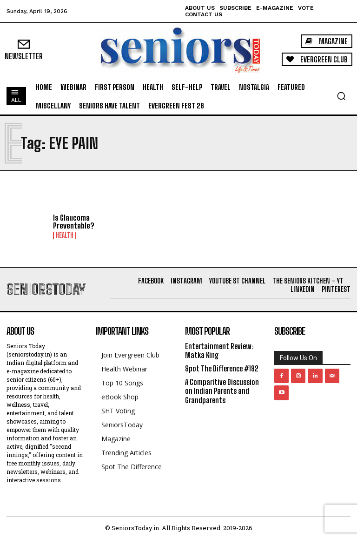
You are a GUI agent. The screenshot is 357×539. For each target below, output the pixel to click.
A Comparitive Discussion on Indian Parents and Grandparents (222, 390)
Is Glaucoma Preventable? (73, 221)
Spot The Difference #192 (221, 368)
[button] (341, 96)
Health (64, 235)
